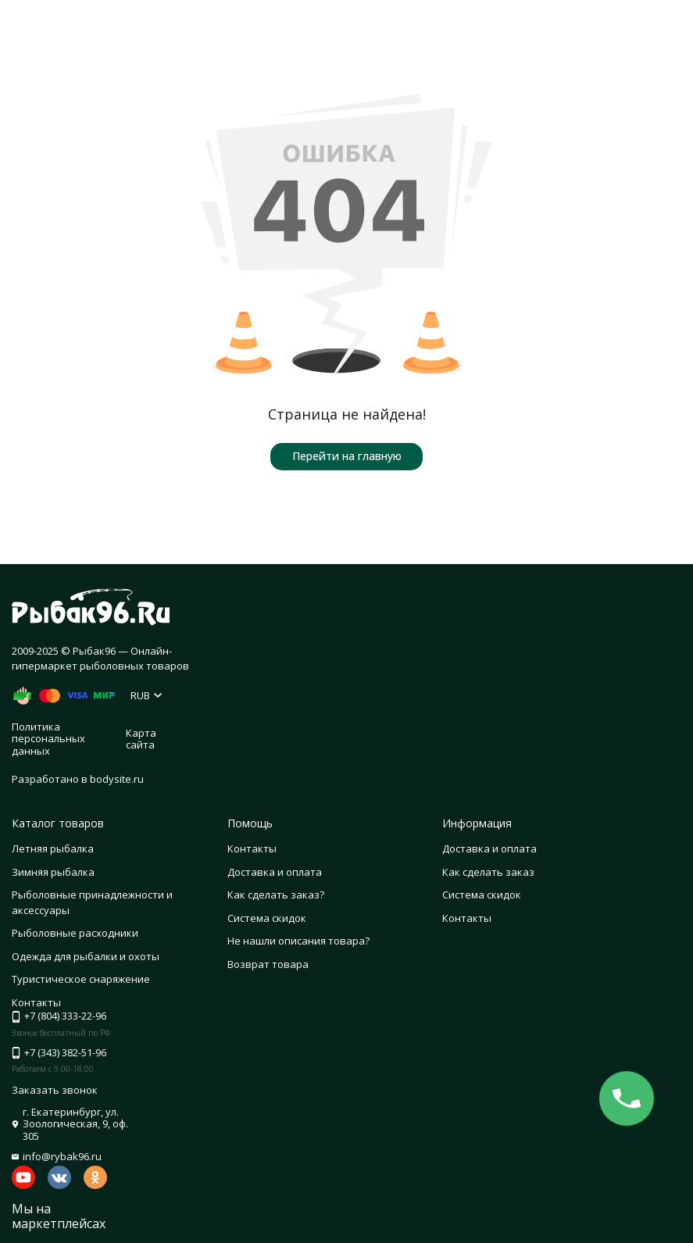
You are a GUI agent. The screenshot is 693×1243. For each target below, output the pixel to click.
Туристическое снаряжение (81, 979)
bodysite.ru (117, 779)
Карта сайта (141, 739)
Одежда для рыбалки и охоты (85, 956)
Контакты (252, 848)
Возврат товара (268, 964)
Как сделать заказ (488, 872)
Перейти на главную (347, 455)
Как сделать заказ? (275, 895)
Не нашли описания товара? (298, 941)
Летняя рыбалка (53, 848)
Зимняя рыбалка (53, 872)
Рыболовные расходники (75, 933)
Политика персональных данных (48, 739)
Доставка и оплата (274, 872)
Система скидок (266, 918)
